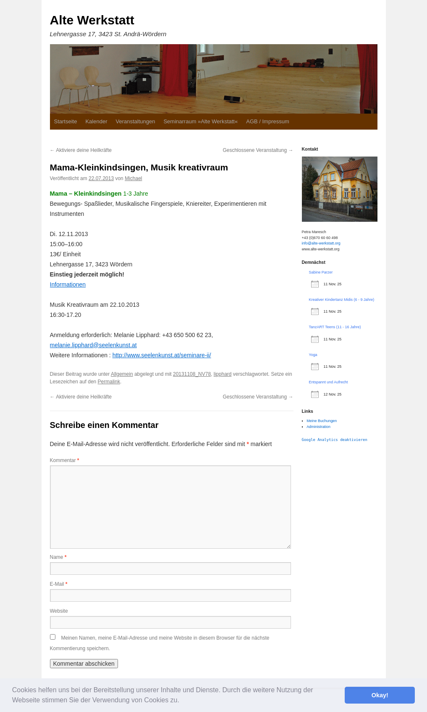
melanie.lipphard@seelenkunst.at (93, 345)
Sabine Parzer (321, 272)
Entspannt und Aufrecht (328, 382)
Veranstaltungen (135, 121)
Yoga (313, 355)
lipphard (223, 374)
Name (58, 557)
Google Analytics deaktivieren (334, 440)
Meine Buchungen (321, 421)
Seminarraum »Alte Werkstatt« (200, 121)
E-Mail (59, 584)
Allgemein (122, 374)
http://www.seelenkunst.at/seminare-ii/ (162, 355)
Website (59, 611)
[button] (182, 701)
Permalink (109, 382)
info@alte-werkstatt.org (321, 243)
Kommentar (64, 460)
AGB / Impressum (267, 121)
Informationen (68, 284)
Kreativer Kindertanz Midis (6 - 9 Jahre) (342, 300)
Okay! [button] (380, 695)
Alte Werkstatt (92, 20)
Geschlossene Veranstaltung (258, 150)
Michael (133, 178)
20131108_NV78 (192, 374)
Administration (318, 427)
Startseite (65, 121)
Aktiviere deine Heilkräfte (81, 150)
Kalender (96, 121)
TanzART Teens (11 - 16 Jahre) (335, 327)
